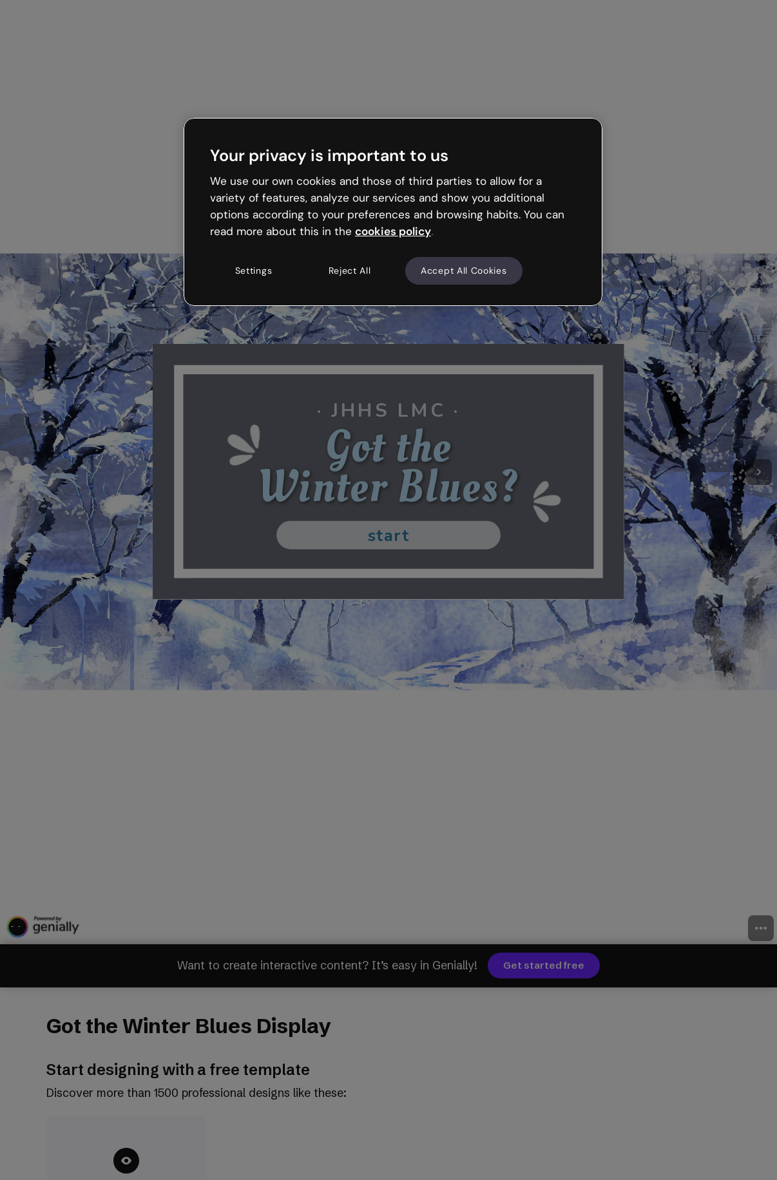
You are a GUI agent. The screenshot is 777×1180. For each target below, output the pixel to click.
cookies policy (393, 231)
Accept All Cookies (464, 270)
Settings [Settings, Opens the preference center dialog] (254, 270)
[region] (393, 212)
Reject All (350, 270)
